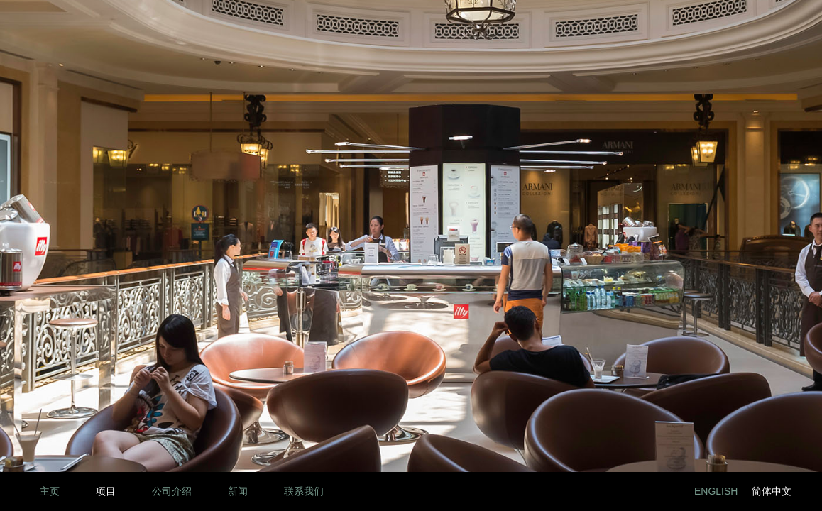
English (716, 491)
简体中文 (771, 491)
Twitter (660, 491)
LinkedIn (596, 491)
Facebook (628, 491)
